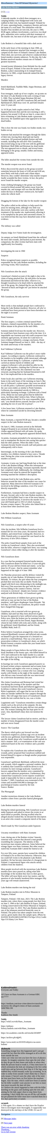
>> (8, 12)
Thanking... (5, 1129)
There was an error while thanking (15, 1127)
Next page (8, 1123)
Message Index (10, 1119)
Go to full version (8, 1132)
